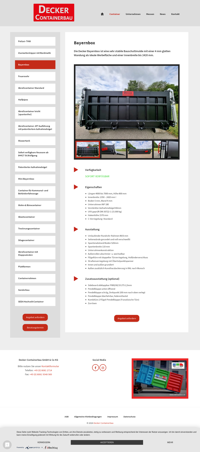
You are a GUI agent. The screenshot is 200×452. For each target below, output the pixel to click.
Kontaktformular (50, 366)
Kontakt (175, 14)
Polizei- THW (24, 41)
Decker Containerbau (103, 423)
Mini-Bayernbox (26, 178)
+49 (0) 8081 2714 (43, 370)
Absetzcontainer (26, 216)
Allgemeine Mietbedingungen (88, 416)
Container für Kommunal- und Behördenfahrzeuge (33, 192)
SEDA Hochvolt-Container (31, 301)
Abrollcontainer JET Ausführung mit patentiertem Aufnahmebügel (35, 127)
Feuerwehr (23, 76)
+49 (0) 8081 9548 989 (41, 374)
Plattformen (24, 266)
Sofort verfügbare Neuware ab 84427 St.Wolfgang (33, 154)
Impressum (112, 416)
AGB (67, 416)
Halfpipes (23, 99)
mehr (170, 442)
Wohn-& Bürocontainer (29, 205)
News (163, 14)
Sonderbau (23, 289)
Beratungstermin (35, 327)
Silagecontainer (26, 240)
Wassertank (24, 140)
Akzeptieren (107, 442)
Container (114, 14)
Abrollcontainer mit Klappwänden (28, 253)
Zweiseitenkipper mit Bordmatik (34, 52)
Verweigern (43, 442)
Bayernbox (23, 64)
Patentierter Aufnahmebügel (32, 167)
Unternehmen (133, 14)
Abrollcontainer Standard (31, 87)
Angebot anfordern (35, 317)
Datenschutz (129, 416)
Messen (150, 14)
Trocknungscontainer (29, 228)
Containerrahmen (27, 278)
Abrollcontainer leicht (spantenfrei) (29, 113)
